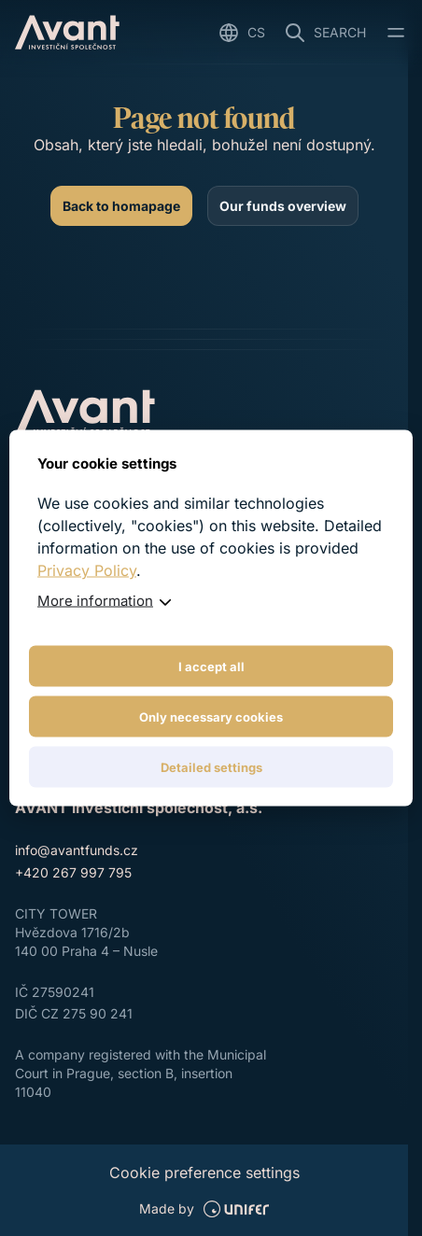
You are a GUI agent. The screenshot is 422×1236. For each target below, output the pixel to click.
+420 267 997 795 (73, 872)
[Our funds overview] (283, 206)
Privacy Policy (86, 570)
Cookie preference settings (204, 1172)
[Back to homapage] (121, 206)
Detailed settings (211, 767)
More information (95, 601)
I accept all (211, 666)
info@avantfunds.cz (76, 850)
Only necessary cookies (211, 716)
